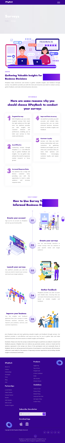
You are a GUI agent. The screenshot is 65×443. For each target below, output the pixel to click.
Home (7, 21)
